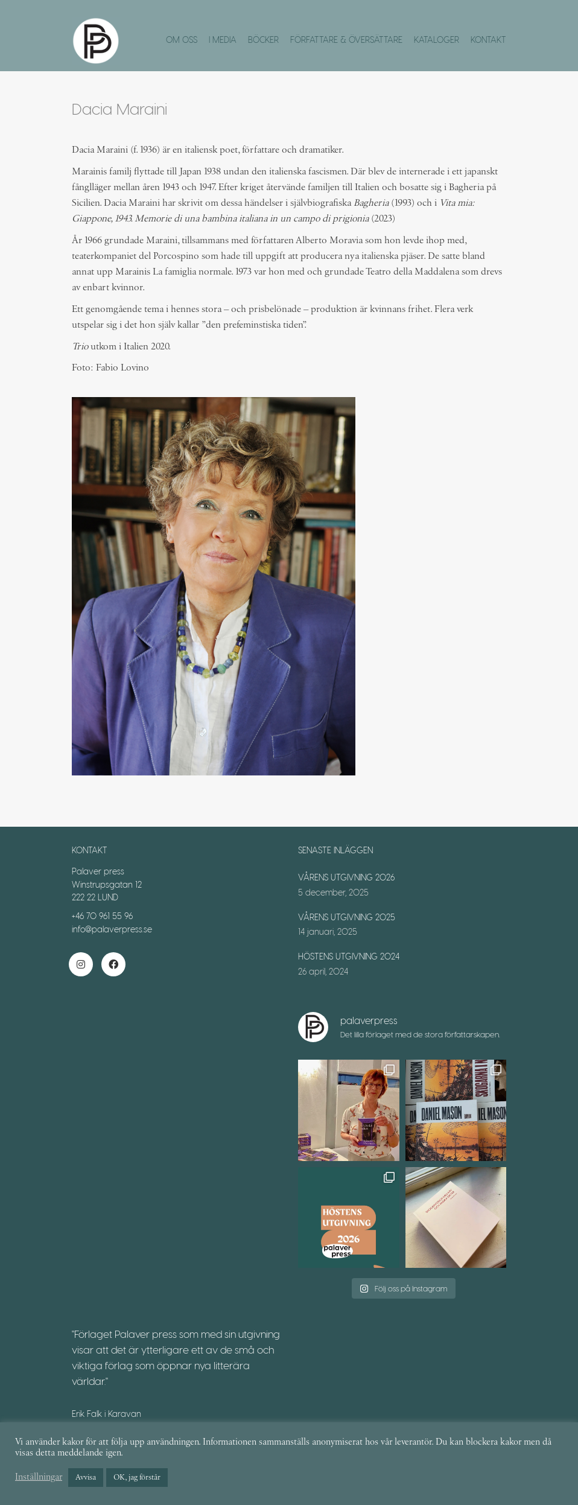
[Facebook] (113, 964)
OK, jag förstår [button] (136, 1477)
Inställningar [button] (38, 1477)
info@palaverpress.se (112, 929)
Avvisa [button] (85, 1477)
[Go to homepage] (96, 41)
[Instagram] (81, 964)
